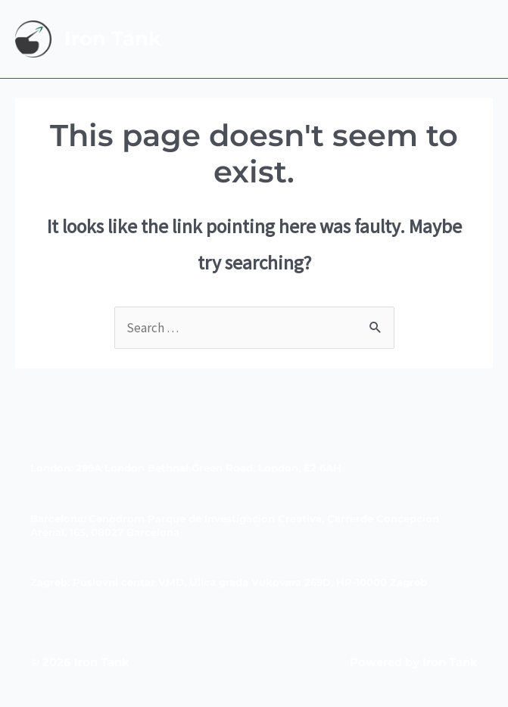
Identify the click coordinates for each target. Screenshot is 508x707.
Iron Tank (112, 38)
